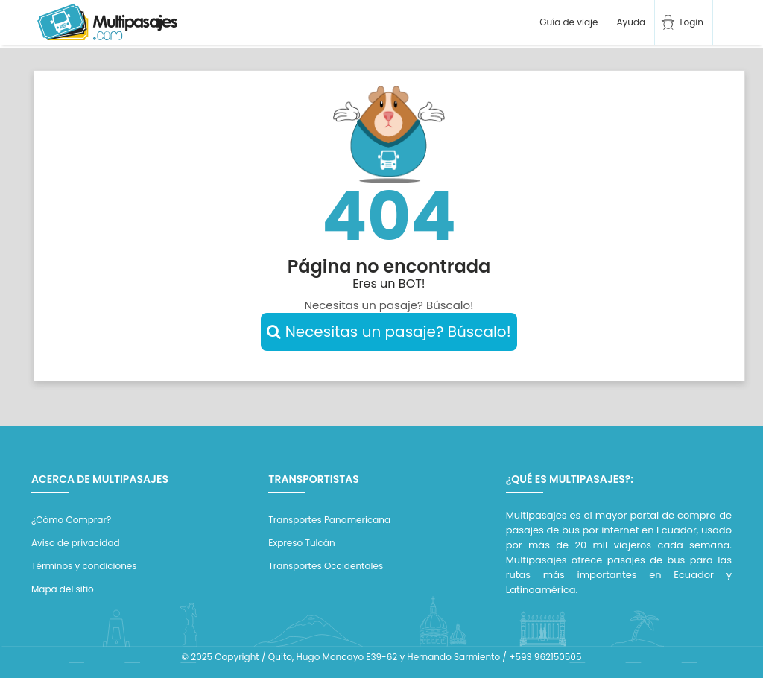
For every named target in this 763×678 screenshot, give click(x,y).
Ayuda (630, 22)
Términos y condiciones (84, 566)
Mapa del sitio (62, 589)
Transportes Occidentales (325, 566)
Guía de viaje (567, 22)
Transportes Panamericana (329, 519)
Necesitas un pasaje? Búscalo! (388, 331)
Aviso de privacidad (75, 542)
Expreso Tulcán (301, 542)
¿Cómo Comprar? (71, 519)
